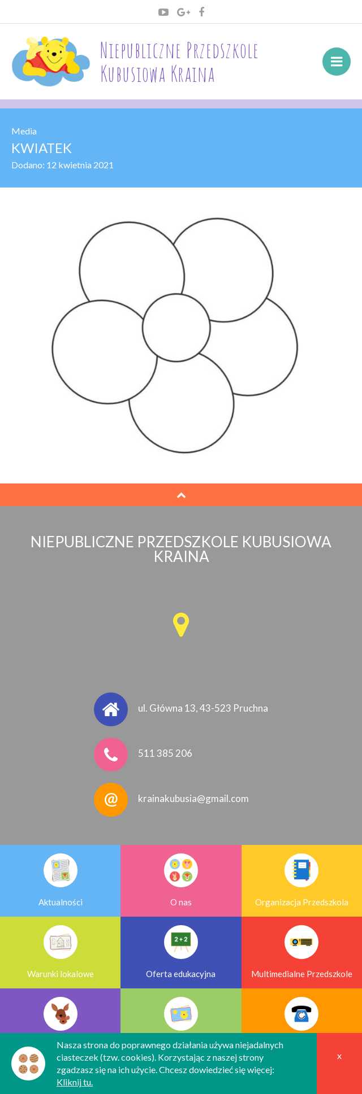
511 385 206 (165, 754)
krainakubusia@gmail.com (193, 799)
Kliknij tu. (75, 1081)
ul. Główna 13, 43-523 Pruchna (203, 708)
